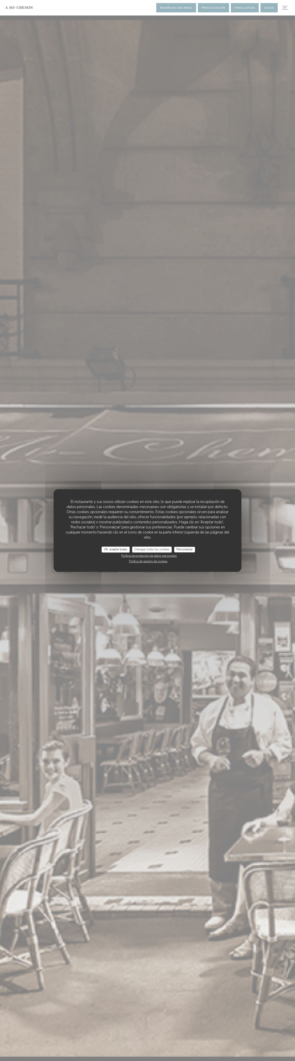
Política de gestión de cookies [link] (148, 561)
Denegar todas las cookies (152, 549)
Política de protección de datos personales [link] (149, 556)
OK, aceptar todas (115, 549)
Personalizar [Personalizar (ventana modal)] (184, 549)
